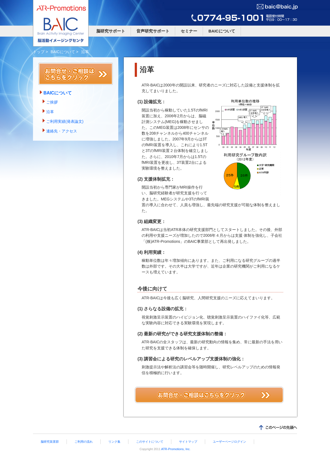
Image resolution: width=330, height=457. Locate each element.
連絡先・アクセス (61, 131)
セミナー (189, 31)
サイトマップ (188, 441)
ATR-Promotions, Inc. (176, 449)
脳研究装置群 (50, 441)
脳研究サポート (110, 31)
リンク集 (114, 441)
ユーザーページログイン (229, 441)
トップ (39, 52)
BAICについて (221, 31)
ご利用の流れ (84, 441)
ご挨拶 (52, 102)
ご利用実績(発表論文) (64, 121)
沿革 (50, 112)
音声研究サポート (152, 31)
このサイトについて (149, 441)
